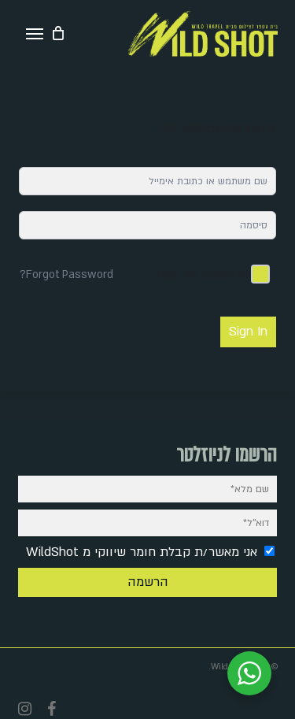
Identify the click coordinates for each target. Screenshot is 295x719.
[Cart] (58, 33)
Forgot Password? (66, 274)
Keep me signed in (201, 274)
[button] (34, 33)
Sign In (248, 331)
